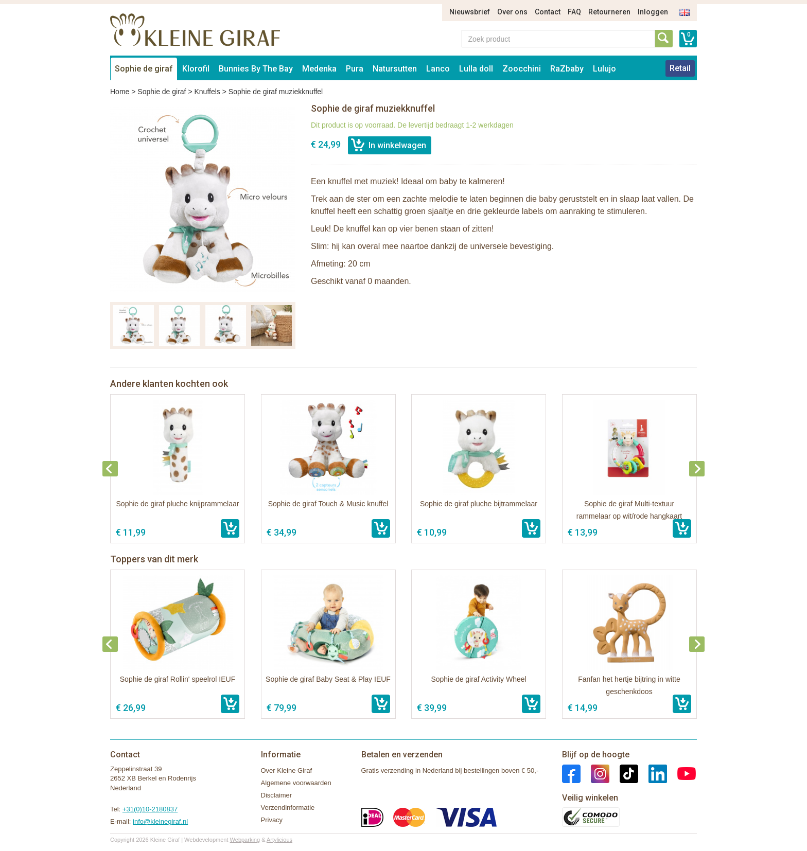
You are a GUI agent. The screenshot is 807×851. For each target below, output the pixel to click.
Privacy (272, 820)
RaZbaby (567, 69)
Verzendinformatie (288, 807)
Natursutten (395, 69)
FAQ (574, 12)
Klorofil (195, 69)
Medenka (319, 69)
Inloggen (653, 12)
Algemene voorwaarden (296, 783)
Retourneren (609, 12)
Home (119, 91)
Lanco (438, 69)
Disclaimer (276, 795)
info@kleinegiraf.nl (160, 821)
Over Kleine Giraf (286, 770)
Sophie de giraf (144, 69)
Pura (354, 69)
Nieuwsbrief (469, 12)
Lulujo (604, 69)
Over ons (512, 12)
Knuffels (207, 91)
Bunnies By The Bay (256, 69)
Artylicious (279, 840)
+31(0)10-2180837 (150, 809)
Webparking (245, 840)
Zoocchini (521, 69)
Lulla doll (476, 69)
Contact (547, 12)
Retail (680, 68)
